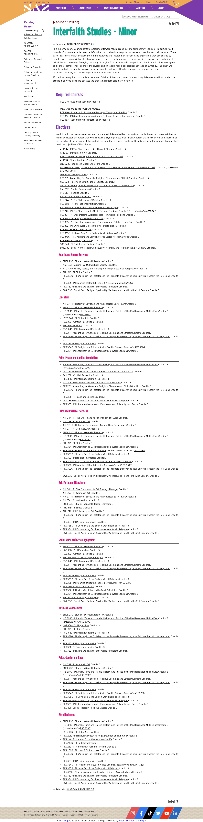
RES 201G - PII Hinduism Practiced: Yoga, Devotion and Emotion (95, 735)
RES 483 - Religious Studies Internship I (80, 119)
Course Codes (30, 127)
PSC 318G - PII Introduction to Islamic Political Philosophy (89, 207)
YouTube (167, 813)
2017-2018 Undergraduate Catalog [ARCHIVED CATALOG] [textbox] (146, 17)
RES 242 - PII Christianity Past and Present (84, 746)
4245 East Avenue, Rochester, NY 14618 (43, 811)
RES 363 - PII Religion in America (79, 343)
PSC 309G (70, 171)
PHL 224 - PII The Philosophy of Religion (80, 200)
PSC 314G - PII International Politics (78, 204)
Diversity (64, 815)
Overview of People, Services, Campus (33, 116)
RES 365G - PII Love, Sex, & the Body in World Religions (88, 233)
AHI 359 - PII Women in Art (73, 153)
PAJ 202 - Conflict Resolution (75, 189)
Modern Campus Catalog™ (132, 820)
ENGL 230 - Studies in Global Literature (80, 164)
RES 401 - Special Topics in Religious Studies (85, 708)
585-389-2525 (70, 811)
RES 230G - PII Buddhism (75, 743)
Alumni (149, 2)
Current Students (134, 2)
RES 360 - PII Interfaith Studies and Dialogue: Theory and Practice (93, 112)
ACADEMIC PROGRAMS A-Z (31, 44)
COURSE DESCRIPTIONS (30, 52)
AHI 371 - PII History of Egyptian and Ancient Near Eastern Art (91, 156)
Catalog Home (30, 38)
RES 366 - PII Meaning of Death (76, 240)
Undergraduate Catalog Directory (32, 134)
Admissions (85, 7)
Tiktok (150, 813)
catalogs (64, 820)
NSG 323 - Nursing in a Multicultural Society (82, 182)
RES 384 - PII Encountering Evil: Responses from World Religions (92, 215)
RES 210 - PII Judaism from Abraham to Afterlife (87, 739)
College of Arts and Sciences (33, 60)
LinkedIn (175, 813)
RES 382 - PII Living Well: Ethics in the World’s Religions (87, 226)
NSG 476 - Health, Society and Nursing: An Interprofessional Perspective (97, 185)
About (161, 7)
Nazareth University (36, 6)
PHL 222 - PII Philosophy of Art (75, 196)
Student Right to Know (78, 815)
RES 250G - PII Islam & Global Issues (81, 750)
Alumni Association (32, 122)
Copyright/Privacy (53, 815)
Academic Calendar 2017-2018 (33, 142)
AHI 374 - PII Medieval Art (73, 160)
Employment (93, 815)
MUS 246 (150, 211)
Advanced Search (33, 34)
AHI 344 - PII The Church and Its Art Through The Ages (87, 149)
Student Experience (113, 7)
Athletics (140, 7)
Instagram (133, 813)
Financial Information (34, 109)
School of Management (30, 81)
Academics (61, 7)
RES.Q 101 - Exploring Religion (75, 101)
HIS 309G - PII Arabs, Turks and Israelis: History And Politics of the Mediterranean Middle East (107, 167)
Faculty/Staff (161, 2)
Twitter (158, 813)
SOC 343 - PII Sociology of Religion (77, 244)
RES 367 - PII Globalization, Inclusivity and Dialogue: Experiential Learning (97, 116)
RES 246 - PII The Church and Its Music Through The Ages (89, 211)
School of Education (33, 67)
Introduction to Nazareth (30, 89)
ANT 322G (139, 347)
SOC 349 (127, 283)
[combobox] (151, 16)
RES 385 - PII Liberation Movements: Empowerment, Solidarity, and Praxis (97, 222)
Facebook (141, 813)
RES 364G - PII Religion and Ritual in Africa (81, 218)
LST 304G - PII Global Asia (76, 318)
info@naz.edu (88, 811)
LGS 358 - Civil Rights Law (73, 174)
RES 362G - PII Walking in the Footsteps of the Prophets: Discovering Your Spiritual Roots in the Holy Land (116, 276)
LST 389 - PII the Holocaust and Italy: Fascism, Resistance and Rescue (98, 371)
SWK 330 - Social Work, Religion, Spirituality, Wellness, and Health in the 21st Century (103, 247)
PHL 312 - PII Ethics (69, 193)
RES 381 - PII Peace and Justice (75, 229)
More (176, 3)
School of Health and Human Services (33, 73)
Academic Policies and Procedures (32, 102)
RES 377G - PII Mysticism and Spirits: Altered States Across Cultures (94, 237)
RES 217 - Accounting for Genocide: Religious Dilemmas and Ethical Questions (99, 178)
